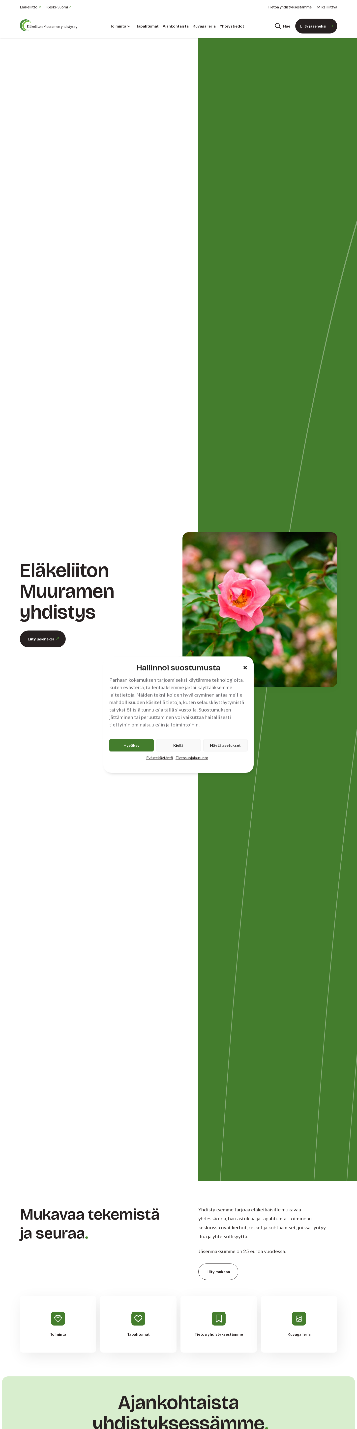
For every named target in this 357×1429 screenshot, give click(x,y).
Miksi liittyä (327, 6)
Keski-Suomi (57, 6)
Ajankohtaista (176, 26)
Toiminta (120, 26)
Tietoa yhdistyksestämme (290, 6)
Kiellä (178, 745)
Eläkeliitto (28, 6)
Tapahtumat (147, 26)
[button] (245, 667)
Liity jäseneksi (313, 26)
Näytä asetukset (225, 745)
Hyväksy (131, 745)
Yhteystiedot (232, 26)
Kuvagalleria (204, 26)
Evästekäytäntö (159, 757)
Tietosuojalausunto (192, 757)
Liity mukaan (218, 1271)
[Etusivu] (49, 25)
